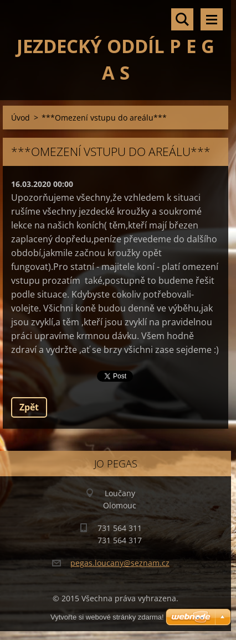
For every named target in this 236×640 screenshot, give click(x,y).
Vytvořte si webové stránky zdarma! (107, 617)
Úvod (20, 117)
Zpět (29, 407)
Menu (212, 19)
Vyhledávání (182, 19)
